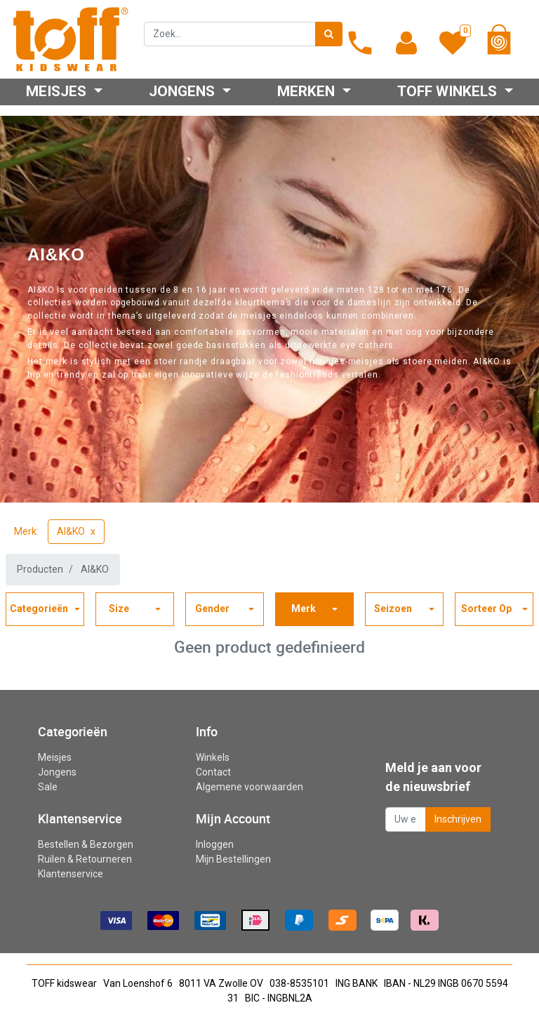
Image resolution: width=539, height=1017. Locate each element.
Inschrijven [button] (457, 819)
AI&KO (71, 531)
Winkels (212, 757)
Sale (48, 786)
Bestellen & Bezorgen (85, 844)
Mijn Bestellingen (233, 859)
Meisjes (55, 757)
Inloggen (215, 844)
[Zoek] (328, 34)
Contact (213, 772)
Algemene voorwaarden (249, 786)
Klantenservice (70, 873)
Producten (40, 569)
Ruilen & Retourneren (85, 859)
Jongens (57, 772)
